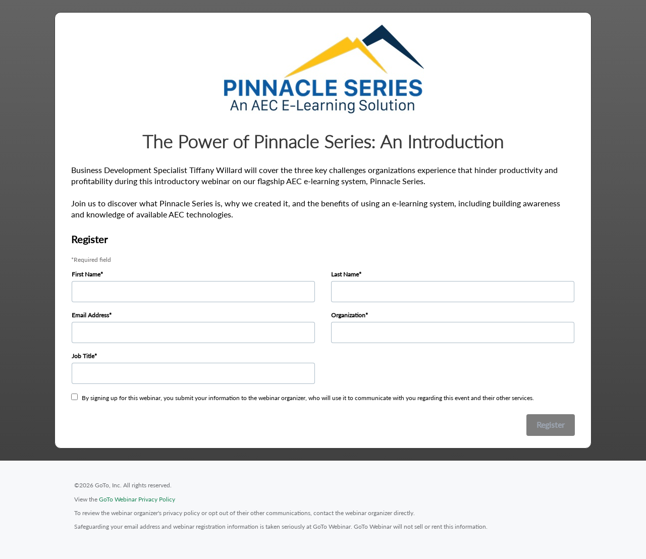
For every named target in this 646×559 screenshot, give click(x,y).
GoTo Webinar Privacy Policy (137, 499)
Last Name (345, 274)
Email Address (90, 315)
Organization (348, 315)
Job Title (83, 356)
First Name (86, 274)
